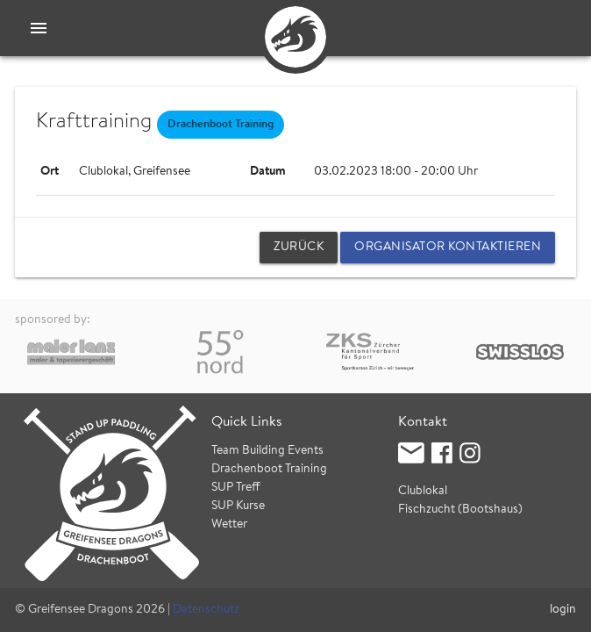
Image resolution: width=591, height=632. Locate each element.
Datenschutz (206, 610)
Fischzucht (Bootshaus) (460, 510)
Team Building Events (267, 451)
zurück (299, 247)
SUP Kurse (238, 506)
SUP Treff (235, 488)
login (563, 610)
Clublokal (422, 491)
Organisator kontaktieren (447, 247)
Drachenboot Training (269, 469)
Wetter (229, 525)
